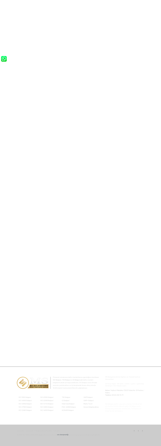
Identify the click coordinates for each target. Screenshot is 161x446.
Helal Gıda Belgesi (68, 404)
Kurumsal (29, 430)
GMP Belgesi (88, 397)
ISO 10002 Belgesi (25, 404)
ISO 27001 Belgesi (25, 407)
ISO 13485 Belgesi (25, 410)
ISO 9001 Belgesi (25, 397)
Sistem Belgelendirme (91, 407)
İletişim (56, 430)
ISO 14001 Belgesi (25, 400)
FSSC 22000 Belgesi (69, 407)
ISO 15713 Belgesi (46, 404)
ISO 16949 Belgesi (46, 410)
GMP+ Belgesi (89, 400)
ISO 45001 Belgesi (46, 397)
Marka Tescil (88, 404)
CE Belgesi (65, 400)
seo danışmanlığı (62, 434)
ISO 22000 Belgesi (46, 400)
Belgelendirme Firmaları (43, 430)
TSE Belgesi (66, 397)
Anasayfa (20, 430)
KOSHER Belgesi (68, 410)
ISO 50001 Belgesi (46, 407)
